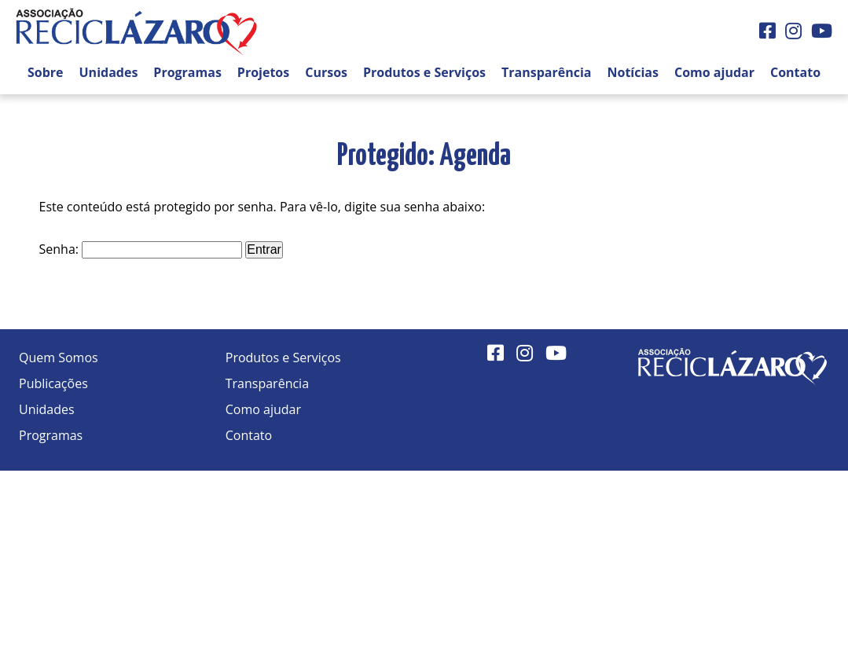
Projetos (263, 72)
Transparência (546, 72)
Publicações (53, 383)
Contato (795, 72)
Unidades (108, 72)
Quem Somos (58, 357)
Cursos (326, 72)
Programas (187, 72)
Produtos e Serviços (424, 72)
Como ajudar (714, 72)
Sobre (46, 72)
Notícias (633, 72)
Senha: (141, 249)
